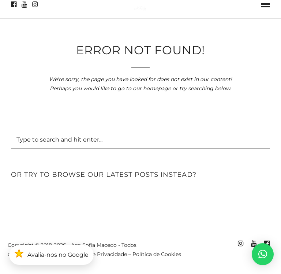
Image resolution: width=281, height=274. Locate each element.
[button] (263, 254)
